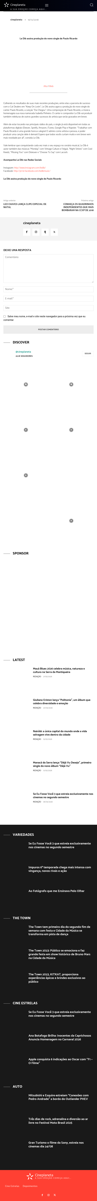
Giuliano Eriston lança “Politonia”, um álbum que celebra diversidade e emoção (61, 702)
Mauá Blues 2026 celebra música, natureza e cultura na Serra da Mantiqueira (59, 670)
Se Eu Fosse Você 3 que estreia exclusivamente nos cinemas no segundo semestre (63, 796)
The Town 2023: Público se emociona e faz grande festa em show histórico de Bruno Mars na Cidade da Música (59, 954)
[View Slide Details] (48, 605)
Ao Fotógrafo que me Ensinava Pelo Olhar (57, 891)
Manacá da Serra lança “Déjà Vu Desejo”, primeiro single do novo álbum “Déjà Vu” (62, 764)
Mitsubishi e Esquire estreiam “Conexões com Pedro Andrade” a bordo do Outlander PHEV (59, 1097)
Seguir (88, 353)
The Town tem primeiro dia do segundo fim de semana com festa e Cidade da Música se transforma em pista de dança (59, 930)
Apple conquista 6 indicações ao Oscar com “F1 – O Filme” (61, 1061)
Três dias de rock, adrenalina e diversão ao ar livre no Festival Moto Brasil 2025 (58, 1121)
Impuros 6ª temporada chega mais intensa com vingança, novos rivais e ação (60, 869)
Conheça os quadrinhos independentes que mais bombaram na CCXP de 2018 (78, 207)
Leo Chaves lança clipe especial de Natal (24, 205)
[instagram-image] (25, 384)
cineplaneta (16, 20)
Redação (37, 676)
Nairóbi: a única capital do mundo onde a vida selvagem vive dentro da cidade (60, 733)
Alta (45, 86)
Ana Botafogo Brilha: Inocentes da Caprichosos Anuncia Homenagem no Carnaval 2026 (60, 1037)
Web (51, 86)
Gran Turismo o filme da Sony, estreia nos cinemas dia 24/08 (56, 1144)
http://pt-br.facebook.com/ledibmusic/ (32, 171)
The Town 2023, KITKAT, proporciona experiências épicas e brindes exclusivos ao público (57, 978)
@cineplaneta (23, 352)
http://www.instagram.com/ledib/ (30, 168)
